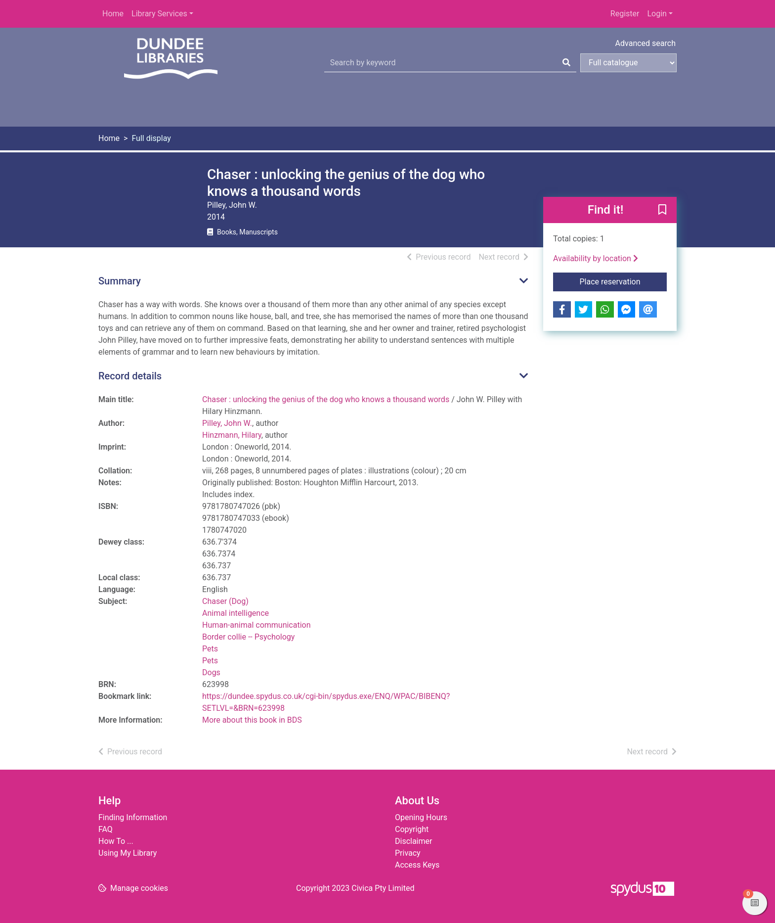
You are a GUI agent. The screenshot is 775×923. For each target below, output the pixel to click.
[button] (662, 210)
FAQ (105, 829)
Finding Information (132, 817)
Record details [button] (130, 376)
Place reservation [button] (623, 281)
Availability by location (595, 258)
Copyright (412, 829)
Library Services (159, 13)
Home (113, 13)
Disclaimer (413, 841)
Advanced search (645, 43)
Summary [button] (119, 281)
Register (625, 13)
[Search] (566, 62)
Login (656, 13)
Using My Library (127, 853)
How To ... (115, 841)
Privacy (408, 853)
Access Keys (417, 865)
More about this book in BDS (252, 720)
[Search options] (628, 62)
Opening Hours (421, 817)
